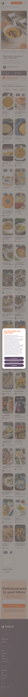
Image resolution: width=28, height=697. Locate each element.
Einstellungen (14, 358)
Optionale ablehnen (14, 362)
